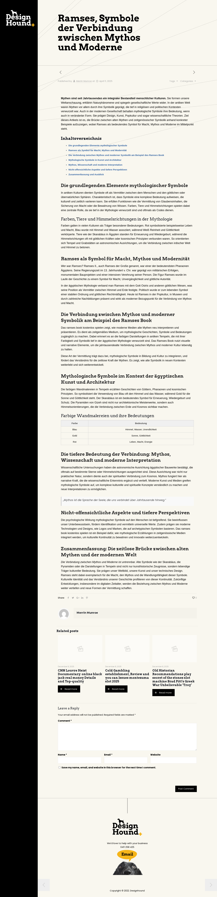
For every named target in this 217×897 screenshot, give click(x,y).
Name (62, 754)
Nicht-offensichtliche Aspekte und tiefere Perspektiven (97, 169)
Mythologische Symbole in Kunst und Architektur (94, 160)
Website (155, 754)
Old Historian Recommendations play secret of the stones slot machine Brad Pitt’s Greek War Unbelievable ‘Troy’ (173, 678)
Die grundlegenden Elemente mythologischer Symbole (97, 145)
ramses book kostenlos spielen (85, 327)
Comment (65, 720)
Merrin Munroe (84, 81)
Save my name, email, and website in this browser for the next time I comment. (108, 767)
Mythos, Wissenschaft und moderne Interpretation (95, 164)
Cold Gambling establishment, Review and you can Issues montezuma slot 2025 (127, 676)
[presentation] (78, 778)
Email (108, 754)
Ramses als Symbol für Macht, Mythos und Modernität (97, 150)
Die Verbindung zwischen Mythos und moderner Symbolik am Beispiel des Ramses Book (116, 155)
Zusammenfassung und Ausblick (86, 174)
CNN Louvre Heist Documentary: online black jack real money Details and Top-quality (80, 676)
